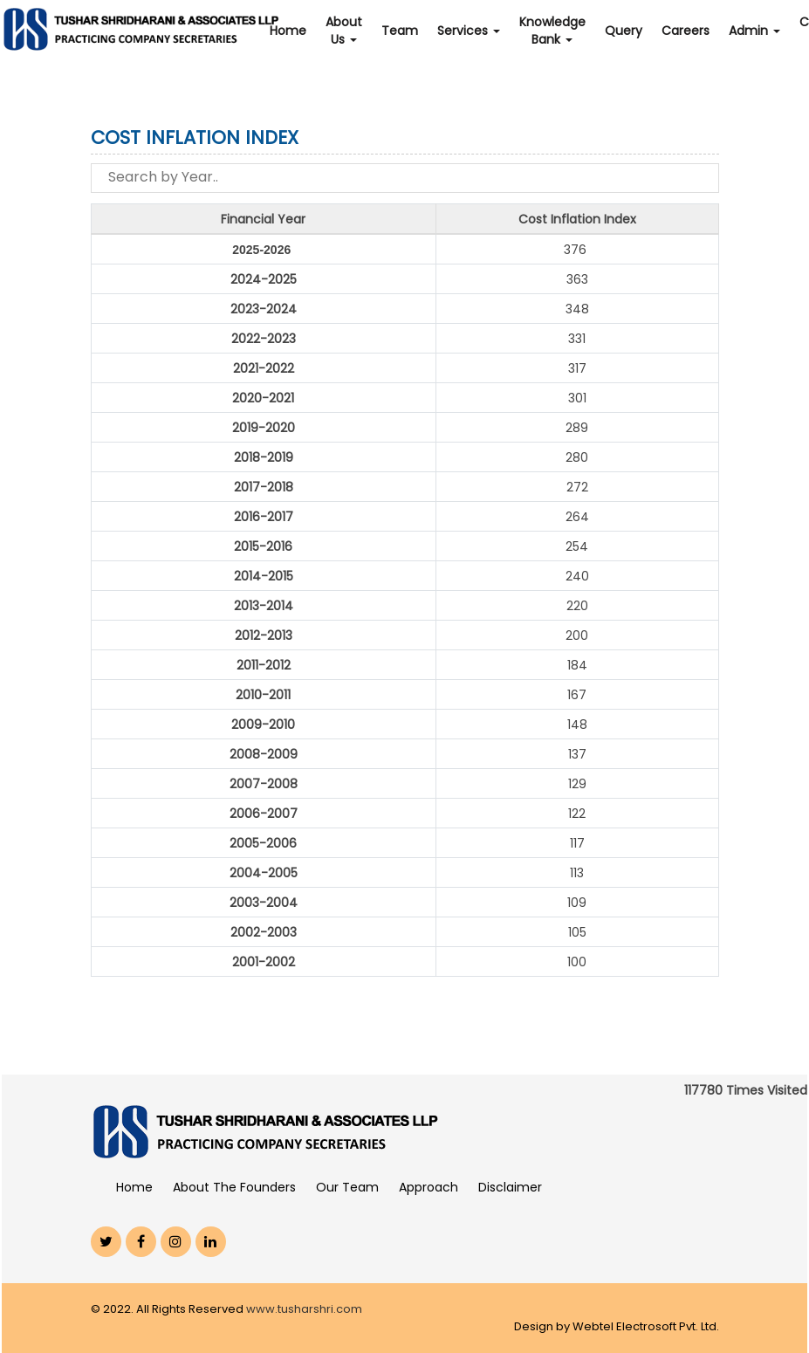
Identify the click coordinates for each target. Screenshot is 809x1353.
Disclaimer (510, 1187)
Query (623, 30)
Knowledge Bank (552, 30)
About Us (344, 30)
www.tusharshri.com (304, 1309)
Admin (754, 30)
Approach (428, 1187)
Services (468, 30)
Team (399, 30)
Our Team (347, 1187)
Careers (686, 30)
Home (288, 30)
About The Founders (234, 1187)
